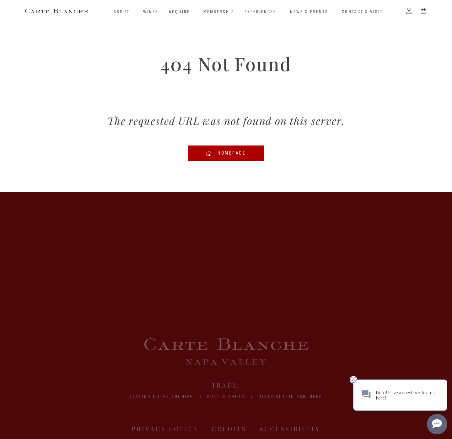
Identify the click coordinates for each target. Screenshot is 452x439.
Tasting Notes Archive (161, 397)
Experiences (262, 12)
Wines (151, 12)
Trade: (226, 385)
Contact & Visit (362, 12)
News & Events (310, 12)
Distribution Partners (290, 397)
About (123, 12)
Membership (218, 12)
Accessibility (289, 428)
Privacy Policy (165, 428)
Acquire (181, 12)
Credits (229, 428)
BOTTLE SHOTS (226, 397)
